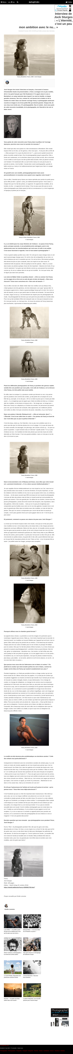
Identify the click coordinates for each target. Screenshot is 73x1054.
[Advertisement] (28, 15)
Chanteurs (57, 1050)
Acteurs (52, 1050)
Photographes (3, 1050)
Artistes (41, 1050)
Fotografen (30, 1050)
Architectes (46, 1050)
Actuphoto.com (5, 1045)
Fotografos (19, 1050)
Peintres (36, 1050)
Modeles (62, 1050)
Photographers (12, 1050)
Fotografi (24, 1050)
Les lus (11, 2)
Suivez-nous (20, 1048)
